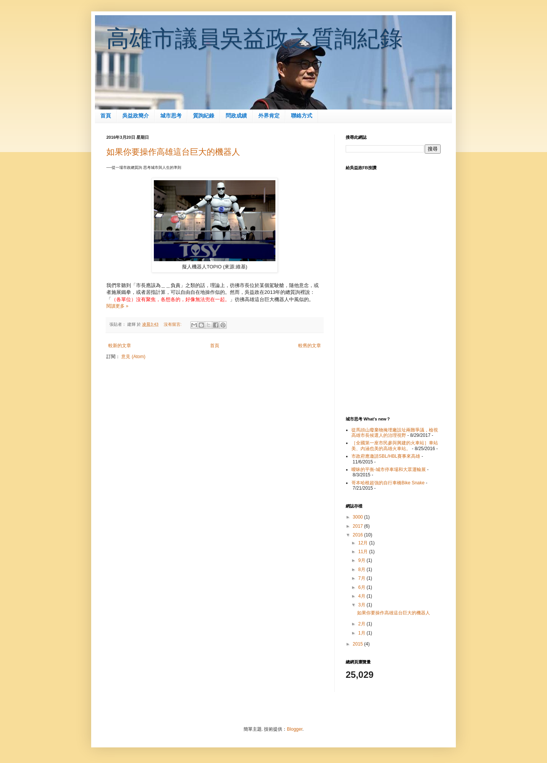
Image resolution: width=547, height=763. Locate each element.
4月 (362, 596)
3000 (358, 517)
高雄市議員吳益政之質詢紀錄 (254, 38)
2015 (358, 644)
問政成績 (236, 116)
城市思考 (171, 116)
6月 (362, 587)
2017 (358, 526)
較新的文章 (119, 345)
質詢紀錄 (203, 116)
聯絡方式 (301, 116)
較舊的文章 (309, 345)
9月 (362, 560)
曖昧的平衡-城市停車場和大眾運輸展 (388, 469)
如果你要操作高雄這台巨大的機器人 (173, 152)
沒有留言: (173, 324)
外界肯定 (269, 116)
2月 (362, 624)
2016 (358, 535)
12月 (363, 543)
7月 (362, 578)
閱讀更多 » (117, 306)
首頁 (105, 116)
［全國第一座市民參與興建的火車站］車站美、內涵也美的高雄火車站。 (394, 445)
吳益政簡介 (135, 116)
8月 (362, 569)
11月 (363, 551)
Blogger (294, 729)
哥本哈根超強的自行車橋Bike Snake (388, 482)
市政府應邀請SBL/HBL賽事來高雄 (385, 456)
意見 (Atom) (133, 356)
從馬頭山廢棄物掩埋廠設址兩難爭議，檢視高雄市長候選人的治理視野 (394, 432)
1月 (362, 633)
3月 (362, 605)
